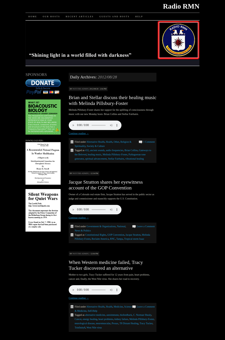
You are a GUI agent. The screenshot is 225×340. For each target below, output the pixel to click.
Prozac (115, 323)
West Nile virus (94, 327)
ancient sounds (97, 150)
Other (116, 142)
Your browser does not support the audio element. (95, 125)
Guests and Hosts (114, 16)
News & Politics (83, 230)
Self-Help (92, 311)
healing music (94, 154)
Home (32, 16)
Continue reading (79, 133)
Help (139, 16)
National (121, 226)
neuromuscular (103, 323)
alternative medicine (95, 315)
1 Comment (149, 142)
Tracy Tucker (146, 323)
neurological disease (85, 323)
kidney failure (121, 319)
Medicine (118, 306)
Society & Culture (96, 146)
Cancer (78, 319)
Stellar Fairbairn (116, 158)
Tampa (119, 239)
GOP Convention (115, 235)
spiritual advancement (96, 158)
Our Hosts (51, 16)
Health (109, 142)
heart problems (105, 319)
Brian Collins (131, 150)
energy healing (90, 319)
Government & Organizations (101, 226)
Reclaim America (100, 239)
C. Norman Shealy (142, 315)
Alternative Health (95, 142)
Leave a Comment (146, 226)
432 (87, 150)
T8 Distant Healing (129, 323)
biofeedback (126, 315)
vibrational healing (134, 158)
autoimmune (112, 315)
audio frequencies (114, 150)
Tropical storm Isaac (134, 239)
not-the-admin (80, 89)
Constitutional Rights (95, 235)
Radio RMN (181, 6)
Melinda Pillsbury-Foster (115, 154)
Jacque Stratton (133, 235)
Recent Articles (80, 16)
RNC (112, 239)
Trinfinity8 (80, 327)
